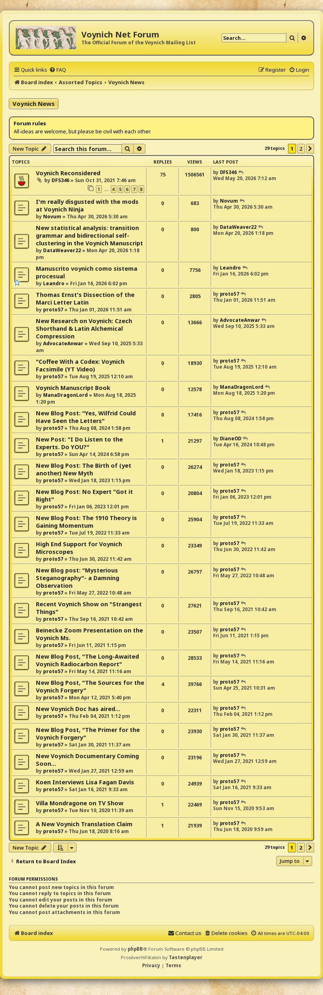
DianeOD (230, 438)
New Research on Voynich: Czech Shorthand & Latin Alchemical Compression (84, 328)
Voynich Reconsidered (68, 173)
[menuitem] (57, 70)
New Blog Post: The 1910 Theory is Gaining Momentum (86, 521)
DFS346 (60, 180)
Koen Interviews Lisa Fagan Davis (85, 782)
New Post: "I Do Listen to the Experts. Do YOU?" (79, 443)
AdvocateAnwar (63, 343)
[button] (310, 148)
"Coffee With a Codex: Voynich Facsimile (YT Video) (80, 365)
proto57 (53, 309)
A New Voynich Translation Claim (84, 824)
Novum (52, 216)
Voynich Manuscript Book (73, 388)
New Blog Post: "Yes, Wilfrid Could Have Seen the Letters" (86, 417)
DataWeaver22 (62, 250)
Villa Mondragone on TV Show (79, 803)
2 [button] (301, 148)
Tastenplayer (185, 957)
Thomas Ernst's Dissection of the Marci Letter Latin (85, 298)
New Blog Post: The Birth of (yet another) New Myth (83, 469)
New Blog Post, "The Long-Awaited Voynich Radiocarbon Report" (87, 660)
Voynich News (33, 104)
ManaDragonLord (65, 395)
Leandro (53, 283)
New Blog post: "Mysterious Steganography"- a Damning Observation (77, 577)
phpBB (135, 949)
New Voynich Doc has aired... (78, 709)
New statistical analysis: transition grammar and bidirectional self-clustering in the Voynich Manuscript (89, 235)
